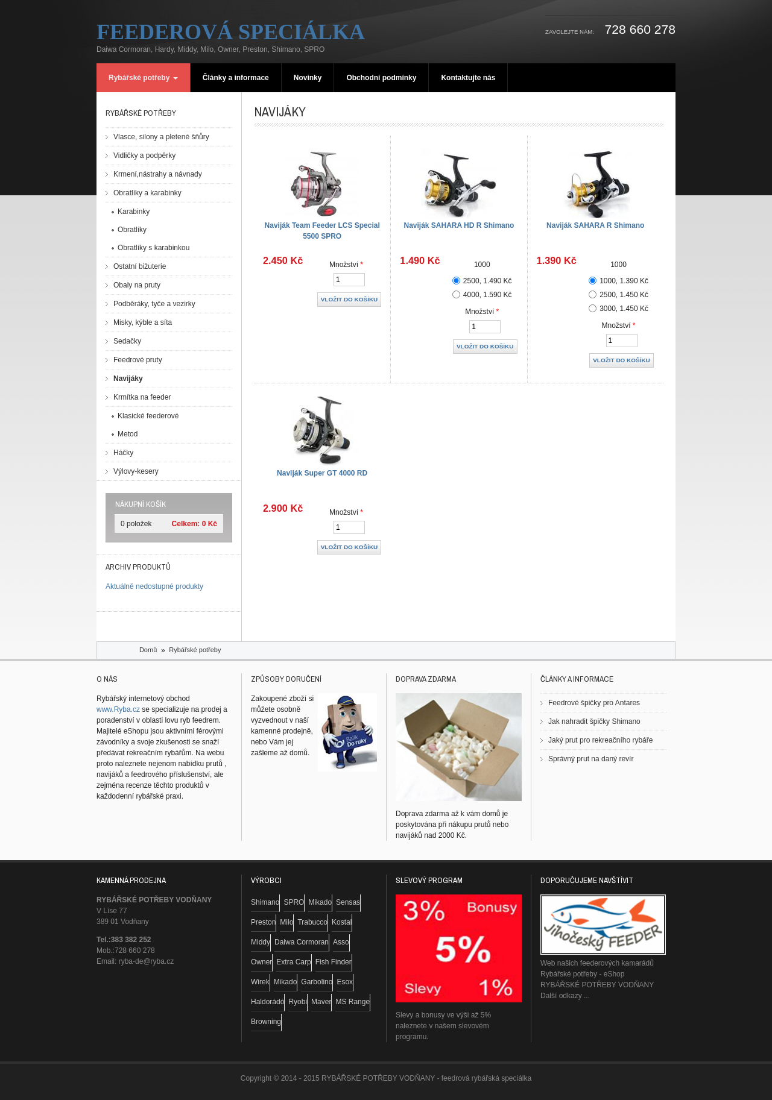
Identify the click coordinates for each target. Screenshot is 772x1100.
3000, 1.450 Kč (624, 308)
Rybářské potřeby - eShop (582, 974)
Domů (148, 649)
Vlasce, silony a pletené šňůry (161, 137)
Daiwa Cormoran (301, 942)
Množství (346, 264)
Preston (263, 922)
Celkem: (186, 524)
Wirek (260, 982)
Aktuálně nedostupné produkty (154, 586)
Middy (260, 942)
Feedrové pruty (137, 360)
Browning (266, 1021)
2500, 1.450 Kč (624, 295)
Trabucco (312, 922)
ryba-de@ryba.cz (146, 961)
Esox (345, 982)
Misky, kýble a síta (142, 322)
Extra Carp (293, 962)
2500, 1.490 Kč (487, 281)
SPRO (293, 902)
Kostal (342, 922)
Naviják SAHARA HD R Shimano (458, 225)
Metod (128, 434)
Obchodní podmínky (381, 78)
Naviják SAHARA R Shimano (595, 225)
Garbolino (316, 982)
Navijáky (128, 378)
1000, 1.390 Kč (624, 281)
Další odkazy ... (565, 996)
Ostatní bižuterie (139, 266)
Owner (261, 962)
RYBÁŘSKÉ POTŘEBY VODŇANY (597, 985)
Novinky (308, 78)
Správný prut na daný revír (590, 759)
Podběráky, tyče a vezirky (154, 304)
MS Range (352, 1002)
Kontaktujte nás (468, 78)
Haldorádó (267, 1002)
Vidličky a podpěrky (144, 155)
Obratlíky (132, 229)
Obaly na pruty (136, 285)
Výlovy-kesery (136, 471)
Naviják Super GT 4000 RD (322, 473)
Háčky (123, 452)
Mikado (320, 902)
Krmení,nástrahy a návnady (157, 174)
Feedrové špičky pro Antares (594, 703)
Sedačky (127, 341)
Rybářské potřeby (143, 78)
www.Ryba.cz (118, 709)
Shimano (265, 902)
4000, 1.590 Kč (487, 295)
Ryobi (297, 1002)
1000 (482, 264)
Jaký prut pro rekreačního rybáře (600, 740)
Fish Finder (333, 962)
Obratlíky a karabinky (147, 193)
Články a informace (236, 78)
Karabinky (134, 211)
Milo (286, 922)
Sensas (348, 902)
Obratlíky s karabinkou (153, 248)
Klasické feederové (148, 416)
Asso (341, 942)
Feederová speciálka (230, 32)
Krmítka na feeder (142, 397)
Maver (321, 1002)
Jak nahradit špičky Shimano (594, 721)
